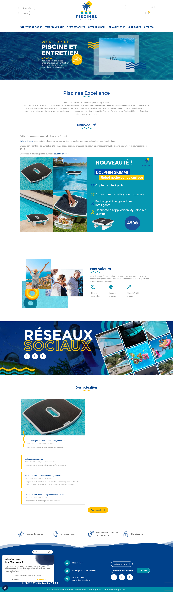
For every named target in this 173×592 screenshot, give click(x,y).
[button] (26, 8)
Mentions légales (80, 590)
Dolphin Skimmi (26, 141)
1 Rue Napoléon (78, 578)
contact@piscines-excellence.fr (83, 571)
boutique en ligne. (61, 154)
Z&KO (124, 590)
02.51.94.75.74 (77, 563)
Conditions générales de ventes (98, 590)
